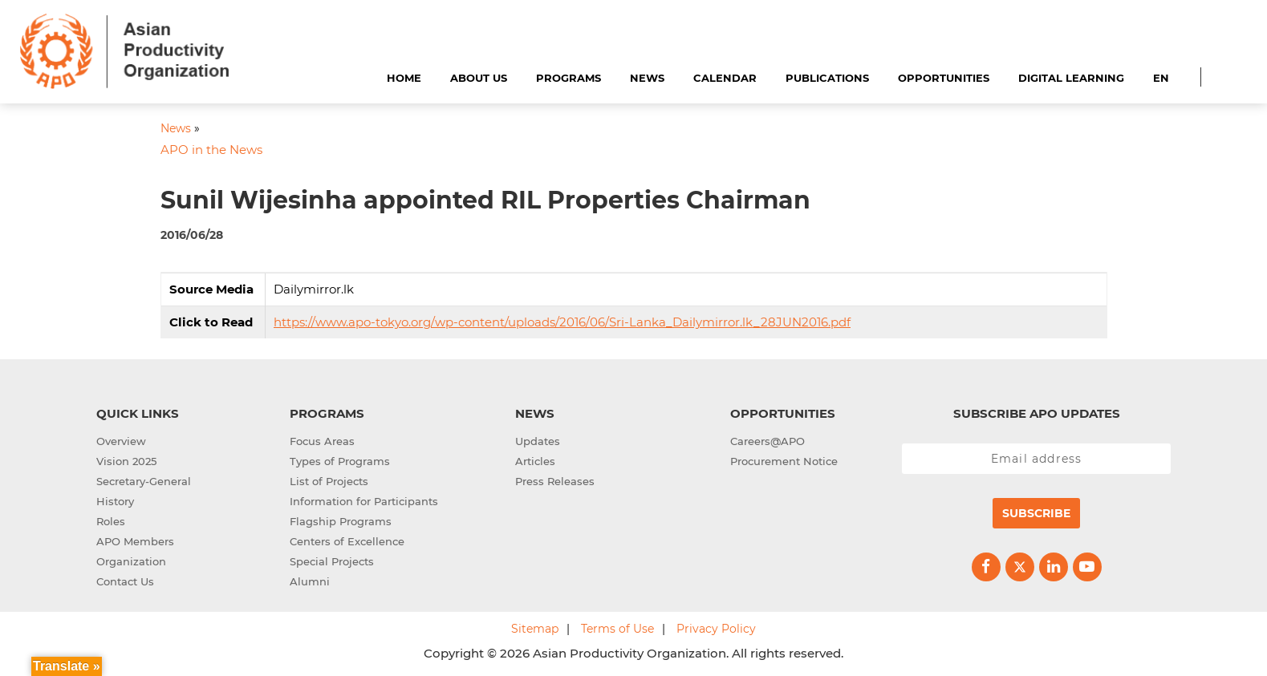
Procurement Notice (784, 461)
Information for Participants (364, 501)
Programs (568, 77)
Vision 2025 (126, 461)
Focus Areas (322, 441)
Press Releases (555, 481)
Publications (827, 77)
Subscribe (1036, 513)
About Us (478, 77)
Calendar (725, 77)
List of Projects (329, 481)
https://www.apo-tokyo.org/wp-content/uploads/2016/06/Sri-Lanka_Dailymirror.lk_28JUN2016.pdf (562, 322)
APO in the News (211, 149)
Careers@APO (767, 441)
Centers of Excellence (347, 541)
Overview (121, 441)
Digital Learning (1071, 77)
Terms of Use (617, 628)
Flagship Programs (341, 521)
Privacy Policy (716, 628)
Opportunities (943, 77)
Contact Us (125, 581)
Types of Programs (340, 461)
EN (1161, 77)
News (647, 77)
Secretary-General (143, 481)
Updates (537, 441)
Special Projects (332, 561)
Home (404, 77)
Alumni (310, 581)
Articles (535, 461)
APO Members (135, 541)
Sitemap (534, 628)
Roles (110, 521)
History (115, 501)
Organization (131, 561)
